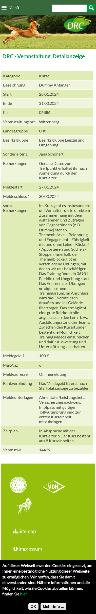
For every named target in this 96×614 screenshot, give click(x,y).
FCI (22, 485)
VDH (55, 485)
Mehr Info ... (53, 609)
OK (33, 609)
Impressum (27, 549)
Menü (14, 7)
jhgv (22, 507)
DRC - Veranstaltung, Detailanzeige (43, 56)
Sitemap (24, 531)
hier (23, 596)
